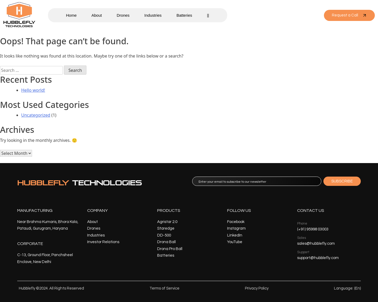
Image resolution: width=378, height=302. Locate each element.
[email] (256, 181)
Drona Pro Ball (169, 249)
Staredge (165, 228)
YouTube (234, 242)
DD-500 (164, 235)
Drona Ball (166, 242)
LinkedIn (234, 235)
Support (303, 252)
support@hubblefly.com (318, 258)
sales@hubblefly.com (316, 244)
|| (208, 15)
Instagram (236, 228)
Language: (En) (347, 288)
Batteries (184, 15)
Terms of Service (164, 288)
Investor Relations (103, 242)
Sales (301, 238)
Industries (153, 15)
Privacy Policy (257, 288)
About (96, 15)
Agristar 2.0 (167, 222)
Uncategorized (35, 115)
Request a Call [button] (349, 15)
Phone (302, 223)
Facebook (235, 222)
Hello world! (33, 90)
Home (71, 15)
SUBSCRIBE (342, 181)
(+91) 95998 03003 (312, 229)
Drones (123, 15)
